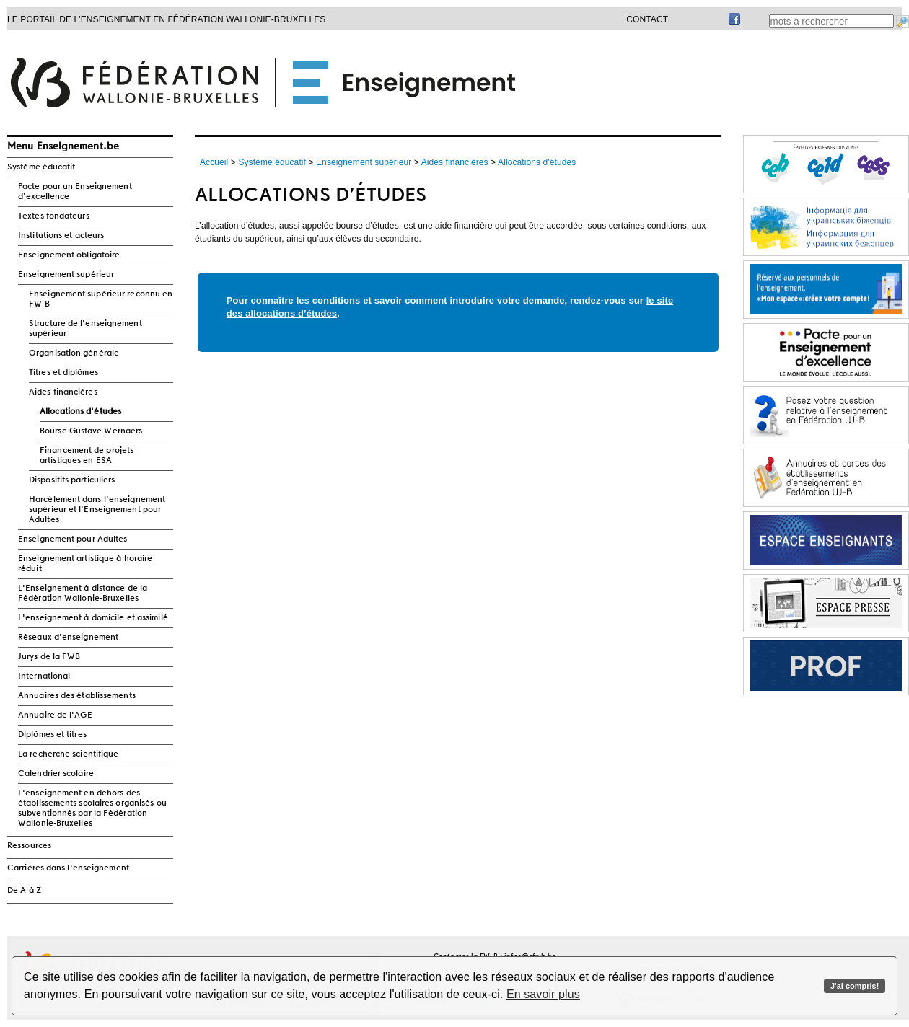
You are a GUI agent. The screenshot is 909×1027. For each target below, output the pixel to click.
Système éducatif (41, 167)
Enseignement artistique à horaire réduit (85, 564)
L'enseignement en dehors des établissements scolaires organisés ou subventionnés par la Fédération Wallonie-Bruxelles (92, 808)
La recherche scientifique (68, 754)
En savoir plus (543, 994)
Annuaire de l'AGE (55, 715)
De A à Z (24, 890)
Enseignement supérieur (66, 274)
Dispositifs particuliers (72, 480)
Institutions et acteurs (61, 236)
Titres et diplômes (63, 373)
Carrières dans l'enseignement (68, 868)
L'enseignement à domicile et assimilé (93, 618)
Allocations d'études (80, 411)
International (44, 676)
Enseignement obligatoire (69, 255)
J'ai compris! (854, 986)
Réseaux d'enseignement (68, 637)
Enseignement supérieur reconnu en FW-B (100, 299)
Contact (647, 19)
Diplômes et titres (52, 735)
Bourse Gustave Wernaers (91, 431)
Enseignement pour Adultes (73, 539)
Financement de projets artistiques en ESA (86, 455)
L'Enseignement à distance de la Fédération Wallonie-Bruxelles (82, 593)
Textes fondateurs (53, 216)
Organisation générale (74, 353)
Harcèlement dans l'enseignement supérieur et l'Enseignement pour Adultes (97, 509)
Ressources (29, 846)
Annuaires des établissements (77, 696)
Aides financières (63, 392)
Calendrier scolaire (56, 774)
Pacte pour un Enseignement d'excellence (75, 191)
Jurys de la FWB (49, 657)
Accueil (214, 162)
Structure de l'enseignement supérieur (85, 328)
